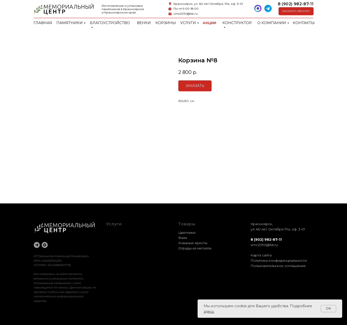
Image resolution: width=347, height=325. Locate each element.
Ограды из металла (194, 248)
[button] (296, 11)
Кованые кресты (192, 243)
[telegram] (37, 245)
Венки (144, 22)
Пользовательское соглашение (278, 266)
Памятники (69, 22)
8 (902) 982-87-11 (296, 4)
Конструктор (237, 22)
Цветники (186, 232)
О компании (271, 22)
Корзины (165, 22)
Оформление (117, 237)
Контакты (304, 22)
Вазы (182, 237)
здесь (209, 311)
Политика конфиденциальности (279, 260)
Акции (209, 22)
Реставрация (117, 243)
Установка (115, 253)
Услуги (188, 22)
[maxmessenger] (45, 245)
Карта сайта (261, 255)
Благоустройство (110, 22)
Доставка (114, 248)
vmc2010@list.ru (186, 13)
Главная (42, 22)
